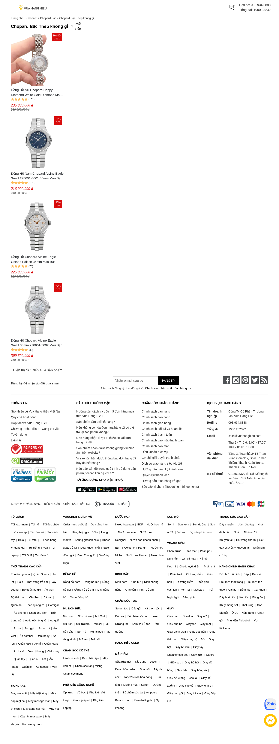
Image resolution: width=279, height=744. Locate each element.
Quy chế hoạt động (23, 417)
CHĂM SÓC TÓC (126, 600)
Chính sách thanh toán (157, 434)
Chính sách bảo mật (155, 446)
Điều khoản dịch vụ (155, 452)
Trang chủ (17, 18)
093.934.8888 (261, 5)
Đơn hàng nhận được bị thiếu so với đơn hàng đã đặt (103, 440)
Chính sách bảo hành (156, 417)
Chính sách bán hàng (156, 411)
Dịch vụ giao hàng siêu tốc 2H (162, 463)
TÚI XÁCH (17, 516)
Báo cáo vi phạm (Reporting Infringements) (170, 486)
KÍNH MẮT (121, 574)
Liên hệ (16, 440)
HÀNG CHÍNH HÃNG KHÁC (237, 566)
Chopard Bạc (48, 18)
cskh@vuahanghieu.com (244, 436)
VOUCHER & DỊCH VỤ (77, 516)
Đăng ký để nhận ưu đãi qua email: (35, 383)
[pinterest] (245, 380)
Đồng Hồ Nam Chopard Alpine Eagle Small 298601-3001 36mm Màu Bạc (37, 176)
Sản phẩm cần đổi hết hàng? (95, 421)
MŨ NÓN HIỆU (72, 608)
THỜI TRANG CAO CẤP (26, 566)
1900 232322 (263, 10)
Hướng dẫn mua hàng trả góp (161, 481)
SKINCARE (18, 685)
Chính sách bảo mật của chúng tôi (168, 388)
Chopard (31, 18)
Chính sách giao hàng (156, 423)
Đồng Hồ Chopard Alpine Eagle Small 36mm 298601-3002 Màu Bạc (36, 343)
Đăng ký (168, 380)
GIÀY (170, 608)
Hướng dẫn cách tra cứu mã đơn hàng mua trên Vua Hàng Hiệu (105, 414)
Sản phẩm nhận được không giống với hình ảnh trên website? (105, 450)
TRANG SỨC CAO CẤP (234, 516)
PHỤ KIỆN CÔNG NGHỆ (78, 684)
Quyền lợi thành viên (155, 475)
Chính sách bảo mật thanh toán (163, 440)
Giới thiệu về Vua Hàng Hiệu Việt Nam (36, 411)
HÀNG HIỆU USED (127, 642)
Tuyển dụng (19, 434)
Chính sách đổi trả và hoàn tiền (162, 428)
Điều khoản (52, 504)
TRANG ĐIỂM (176, 543)
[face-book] (226, 380)
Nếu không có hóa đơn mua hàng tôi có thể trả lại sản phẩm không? (105, 430)
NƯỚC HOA (122, 516)
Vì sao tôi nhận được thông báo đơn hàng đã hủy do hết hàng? (106, 461)
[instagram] (236, 380)
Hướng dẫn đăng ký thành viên (162, 469)
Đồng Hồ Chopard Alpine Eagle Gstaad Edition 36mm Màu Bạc (33, 259)
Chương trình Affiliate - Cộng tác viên (35, 428)
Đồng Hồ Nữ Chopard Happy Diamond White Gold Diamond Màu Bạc (36, 92)
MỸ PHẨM (121, 654)
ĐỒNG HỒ (69, 574)
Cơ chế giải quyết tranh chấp (161, 457)
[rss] (264, 380)
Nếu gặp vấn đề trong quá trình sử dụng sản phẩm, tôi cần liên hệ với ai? (106, 471)
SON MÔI (173, 516)
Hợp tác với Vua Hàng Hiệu (29, 423)
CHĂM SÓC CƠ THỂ (76, 650)
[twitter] (255, 380)
